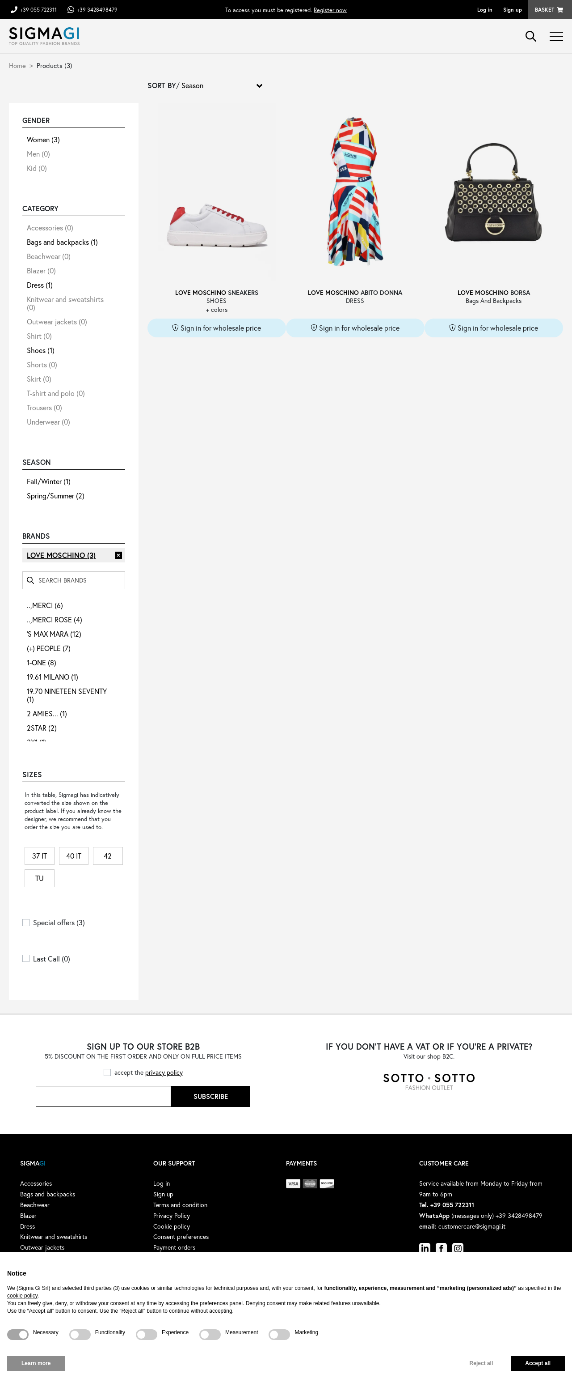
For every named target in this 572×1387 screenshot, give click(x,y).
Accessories (50, 227)
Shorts (42, 364)
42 (108, 855)
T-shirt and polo (56, 393)
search (531, 36)
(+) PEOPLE (49, 648)
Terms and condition (180, 1204)
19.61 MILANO (52, 676)
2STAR (42, 727)
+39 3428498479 (97, 9)
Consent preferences (181, 1236)
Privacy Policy (171, 1215)
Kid (37, 168)
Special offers (59, 922)
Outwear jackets (57, 321)
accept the (148, 1072)
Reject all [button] (481, 1363)
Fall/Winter (49, 481)
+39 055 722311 (38, 9)
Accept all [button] (538, 1363)
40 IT (73, 855)
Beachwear (49, 256)
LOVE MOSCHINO (61, 555)
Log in (484, 9)
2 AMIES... (47, 713)
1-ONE (41, 662)
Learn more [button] (35, 1363)
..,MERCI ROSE (54, 619)
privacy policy (164, 1072)
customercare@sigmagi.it (471, 1226)
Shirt (39, 335)
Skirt (39, 378)
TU (39, 878)
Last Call (51, 958)
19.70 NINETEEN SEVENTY (67, 695)
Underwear (48, 421)
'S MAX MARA (54, 633)
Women (43, 139)
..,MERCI (45, 605)
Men (38, 153)
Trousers (44, 407)
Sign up (512, 9)
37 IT (39, 855)
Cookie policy (171, 1226)
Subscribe (210, 1096)
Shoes (41, 350)
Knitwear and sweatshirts (65, 303)
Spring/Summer (55, 495)
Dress (40, 284)
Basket (544, 9)
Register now (330, 9)
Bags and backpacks (62, 242)
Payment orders (174, 1247)
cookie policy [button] (22, 1296)
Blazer (41, 270)
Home (17, 65)
